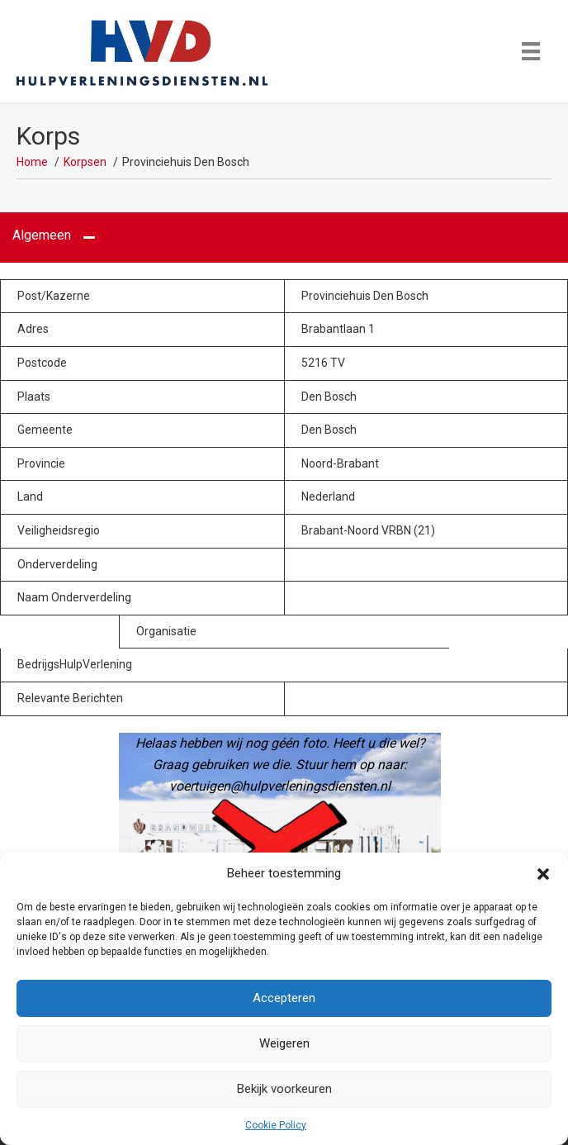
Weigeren (284, 1043)
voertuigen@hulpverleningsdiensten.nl (279, 786)
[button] (543, 874)
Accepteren (284, 998)
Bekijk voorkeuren (284, 1088)
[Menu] (530, 51)
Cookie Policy (275, 1125)
